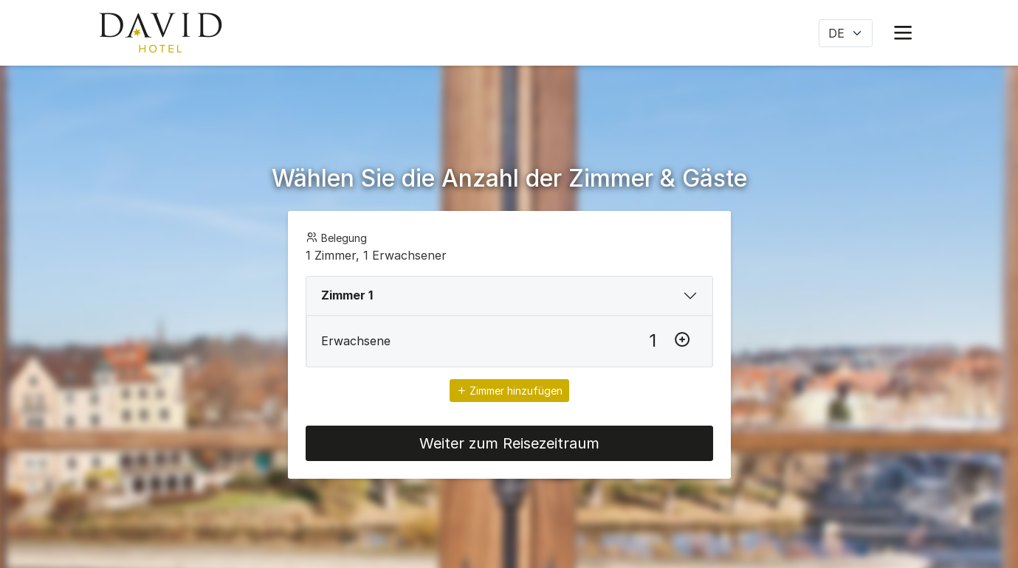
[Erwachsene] (652, 341)
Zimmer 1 (347, 295)
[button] (902, 33)
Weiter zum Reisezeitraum (509, 443)
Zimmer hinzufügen (509, 390)
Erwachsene (356, 340)
